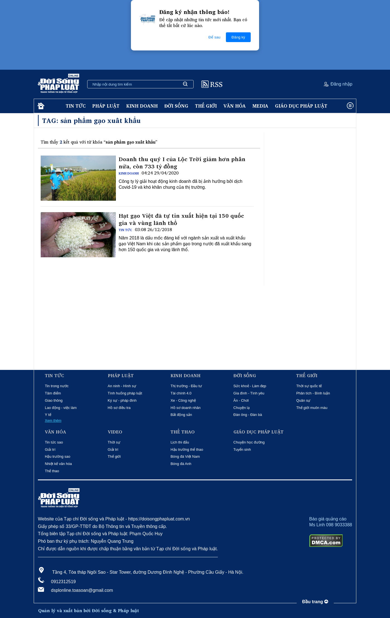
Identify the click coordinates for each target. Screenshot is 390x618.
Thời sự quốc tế (309, 386)
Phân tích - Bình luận (313, 393)
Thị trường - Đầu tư (186, 386)
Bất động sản (181, 415)
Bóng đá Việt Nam (185, 456)
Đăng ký (238, 37)
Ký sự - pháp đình (122, 400)
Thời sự (114, 442)
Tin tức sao (54, 442)
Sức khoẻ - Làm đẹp (249, 386)
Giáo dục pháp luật (301, 106)
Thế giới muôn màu (311, 408)
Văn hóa (234, 106)
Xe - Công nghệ (183, 400)
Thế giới (206, 106)
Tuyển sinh (242, 449)
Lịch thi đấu (179, 442)
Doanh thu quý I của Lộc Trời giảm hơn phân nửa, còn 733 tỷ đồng (182, 163)
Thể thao (52, 471)
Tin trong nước (57, 386)
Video (115, 432)
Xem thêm (53, 420)
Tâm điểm (53, 393)
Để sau (214, 37)
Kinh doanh (142, 106)
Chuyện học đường (249, 442)
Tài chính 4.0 (180, 393)
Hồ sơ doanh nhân (185, 408)
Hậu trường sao (57, 456)
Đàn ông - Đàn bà (247, 415)
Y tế (48, 415)
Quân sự (303, 400)
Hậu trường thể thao (186, 449)
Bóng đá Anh (180, 464)
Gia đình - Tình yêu (248, 393)
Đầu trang (315, 601)
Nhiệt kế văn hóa (58, 464)
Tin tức (76, 106)
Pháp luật (106, 106)
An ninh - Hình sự (122, 386)
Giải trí (50, 449)
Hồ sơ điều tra (119, 408)
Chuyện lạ (241, 408)
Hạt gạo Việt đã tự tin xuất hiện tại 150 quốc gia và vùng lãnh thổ (181, 219)
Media (260, 106)
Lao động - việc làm (61, 408)
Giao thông (54, 400)
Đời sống (176, 106)
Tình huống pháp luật (125, 393)
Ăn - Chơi (241, 400)
